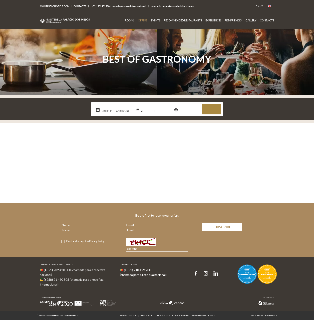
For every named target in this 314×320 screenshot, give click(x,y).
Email (130, 225)
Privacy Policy (97, 241)
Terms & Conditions (128, 315)
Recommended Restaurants (183, 20)
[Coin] (259, 6)
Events (155, 20)
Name (65, 225)
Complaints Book (180, 315)
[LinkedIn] (216, 274)
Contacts (79, 6)
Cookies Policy (163, 315)
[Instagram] (206, 274)
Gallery (251, 20)
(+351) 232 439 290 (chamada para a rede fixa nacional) (118, 6)
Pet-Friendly (233, 20)
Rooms (129, 20)
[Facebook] (197, 274)
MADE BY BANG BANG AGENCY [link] (264, 315)
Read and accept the (85, 241)
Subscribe (221, 227)
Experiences (213, 20)
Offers (142, 20)
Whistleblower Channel (203, 315)
